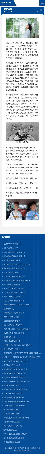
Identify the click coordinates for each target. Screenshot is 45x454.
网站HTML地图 (34, 448)
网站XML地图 (10, 448)
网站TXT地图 (22, 448)
